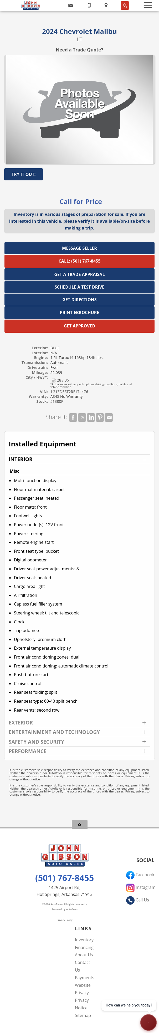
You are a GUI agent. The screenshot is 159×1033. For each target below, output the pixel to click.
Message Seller (79, 248)
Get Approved (79, 326)
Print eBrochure (79, 312)
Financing (84, 947)
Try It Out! (23, 174)
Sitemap (83, 1015)
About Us (84, 955)
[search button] (125, 5)
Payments (84, 977)
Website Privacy (83, 989)
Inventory (84, 940)
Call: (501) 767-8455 (80, 261)
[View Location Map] (106, 5)
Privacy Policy (65, 920)
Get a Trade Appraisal (79, 274)
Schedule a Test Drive (79, 287)
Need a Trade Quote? (79, 50)
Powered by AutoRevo (64, 909)
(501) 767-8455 (64, 877)
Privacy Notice (82, 1004)
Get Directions (80, 299)
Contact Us (82, 966)
